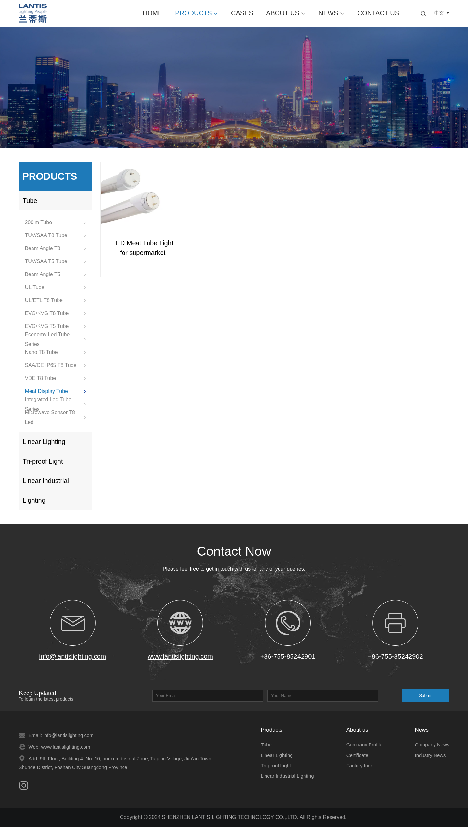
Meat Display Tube (55, 391)
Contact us (378, 13)
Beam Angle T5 (55, 274)
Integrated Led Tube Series (55, 404)
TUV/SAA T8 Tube (55, 235)
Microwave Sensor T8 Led (55, 417)
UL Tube (55, 287)
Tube (30, 200)
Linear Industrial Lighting (46, 490)
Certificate (357, 755)
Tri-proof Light (43, 461)
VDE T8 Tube (55, 378)
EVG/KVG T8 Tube (55, 313)
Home (152, 13)
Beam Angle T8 (55, 248)
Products (196, 13)
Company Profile (364, 744)
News (331, 13)
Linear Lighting (44, 441)
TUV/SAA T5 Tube (55, 261)
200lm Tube (55, 222)
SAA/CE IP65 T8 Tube (55, 365)
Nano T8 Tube (55, 352)
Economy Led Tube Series (55, 339)
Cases (242, 13)
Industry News (430, 755)
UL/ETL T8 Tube (55, 300)
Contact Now (234, 551)
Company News (432, 744)
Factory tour (359, 765)
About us (286, 13)
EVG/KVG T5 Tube (55, 326)
